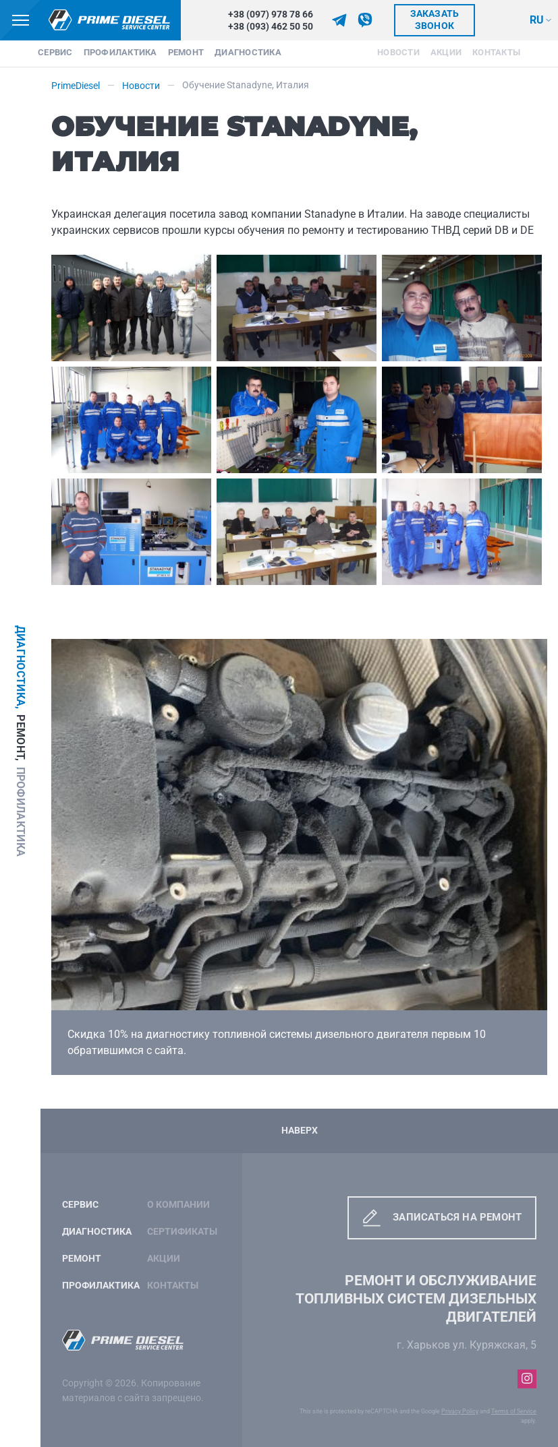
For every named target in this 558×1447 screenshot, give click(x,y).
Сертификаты (182, 1231)
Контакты (496, 52)
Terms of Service (513, 1411)
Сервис (55, 52)
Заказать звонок (434, 19)
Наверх (299, 1130)
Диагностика (248, 52)
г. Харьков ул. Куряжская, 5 (466, 1344)
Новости (398, 52)
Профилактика (120, 52)
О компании (178, 1204)
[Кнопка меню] (20, 20)
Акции (446, 52)
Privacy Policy (459, 1411)
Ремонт (186, 52)
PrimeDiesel (75, 86)
